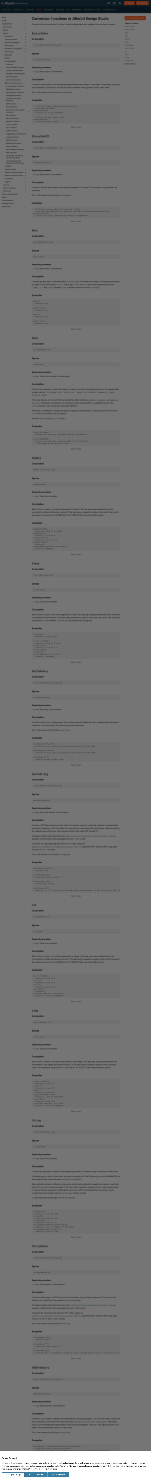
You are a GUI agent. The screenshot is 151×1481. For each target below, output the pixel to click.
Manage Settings (13, 1475)
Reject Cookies (58, 1475)
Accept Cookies (36, 1475)
